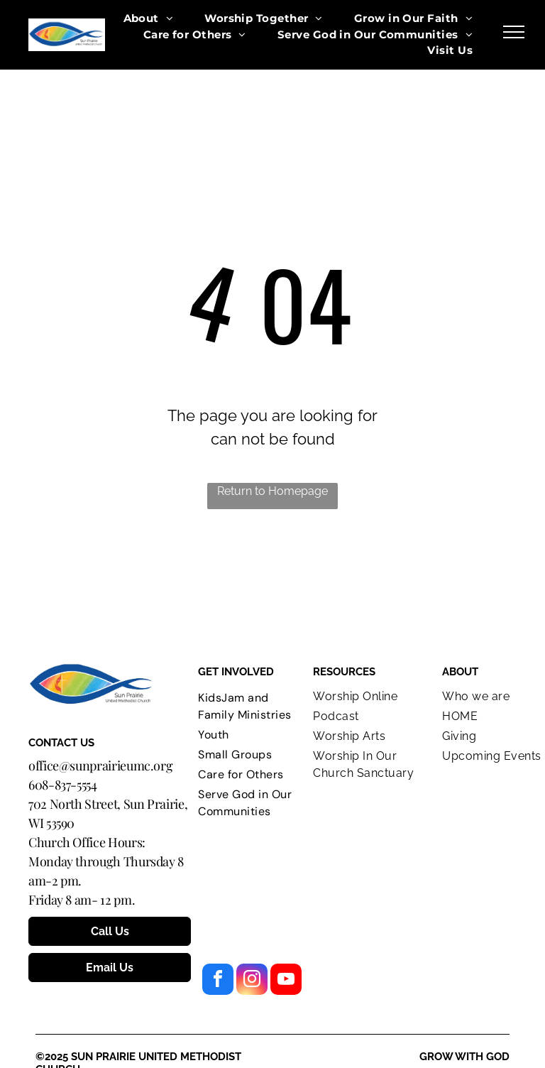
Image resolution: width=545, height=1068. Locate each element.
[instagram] (252, 981)
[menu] (513, 31)
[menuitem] (148, 19)
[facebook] (217, 981)
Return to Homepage (272, 491)
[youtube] (286, 981)
